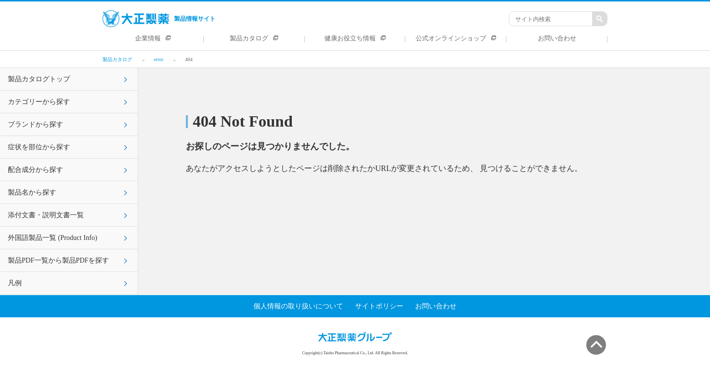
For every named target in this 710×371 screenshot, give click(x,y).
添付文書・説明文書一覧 (46, 215)
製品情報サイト (159, 18)
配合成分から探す (35, 169)
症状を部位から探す (39, 147)
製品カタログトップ (39, 79)
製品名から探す (32, 192)
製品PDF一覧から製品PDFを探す (58, 260)
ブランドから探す (35, 124)
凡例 (15, 283)
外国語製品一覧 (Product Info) (52, 237)
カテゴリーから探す (39, 101)
